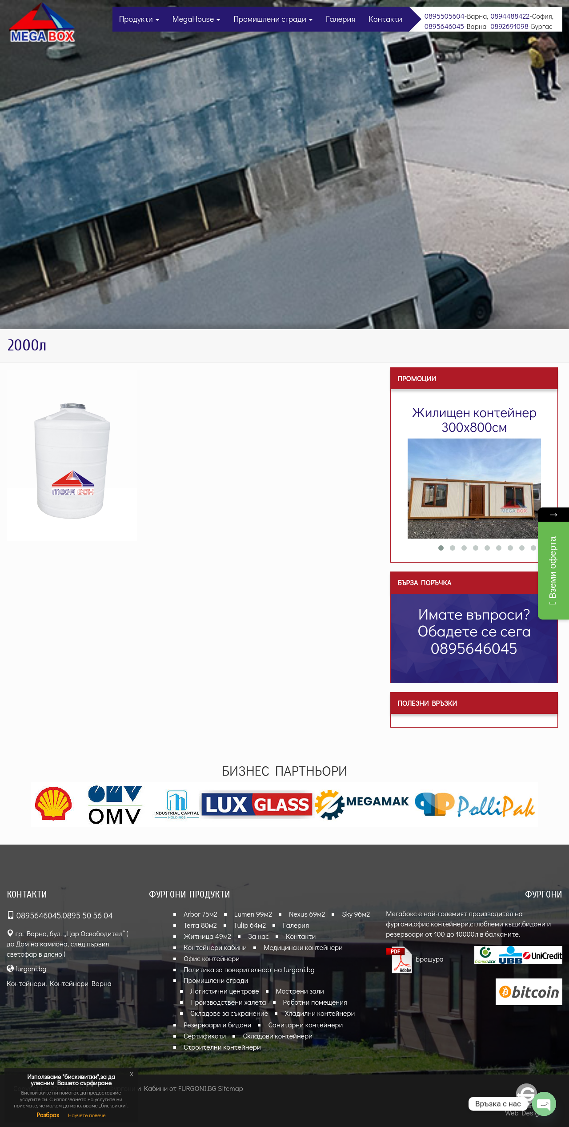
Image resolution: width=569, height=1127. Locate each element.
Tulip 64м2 (250, 925)
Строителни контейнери (222, 1046)
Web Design (524, 1112)
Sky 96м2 (356, 913)
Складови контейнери (278, 1035)
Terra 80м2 (200, 925)
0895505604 (445, 15)
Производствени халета (228, 1001)
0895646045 (444, 26)
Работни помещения (315, 1001)
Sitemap (230, 1088)
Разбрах (47, 1115)
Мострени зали (300, 990)
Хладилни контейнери (320, 1013)
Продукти (139, 18)
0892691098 (509, 26)
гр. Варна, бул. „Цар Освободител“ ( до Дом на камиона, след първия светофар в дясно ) (67, 943)
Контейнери (26, 983)
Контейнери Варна (81, 983)
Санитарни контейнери (305, 1024)
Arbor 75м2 (200, 913)
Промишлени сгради (273, 18)
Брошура (415, 958)
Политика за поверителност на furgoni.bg (249, 969)
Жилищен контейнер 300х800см (474, 419)
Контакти (385, 18)
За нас (258, 936)
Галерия (340, 18)
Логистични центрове (224, 990)
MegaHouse (196, 18)
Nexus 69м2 (307, 913)
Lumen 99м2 (253, 913)
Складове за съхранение (229, 1013)
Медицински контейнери (303, 947)
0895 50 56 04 (88, 915)
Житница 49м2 (207, 936)
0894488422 (509, 15)
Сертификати (205, 1035)
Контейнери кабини (215, 947)
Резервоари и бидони (217, 1024)
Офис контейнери (212, 958)
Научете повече (87, 1115)
